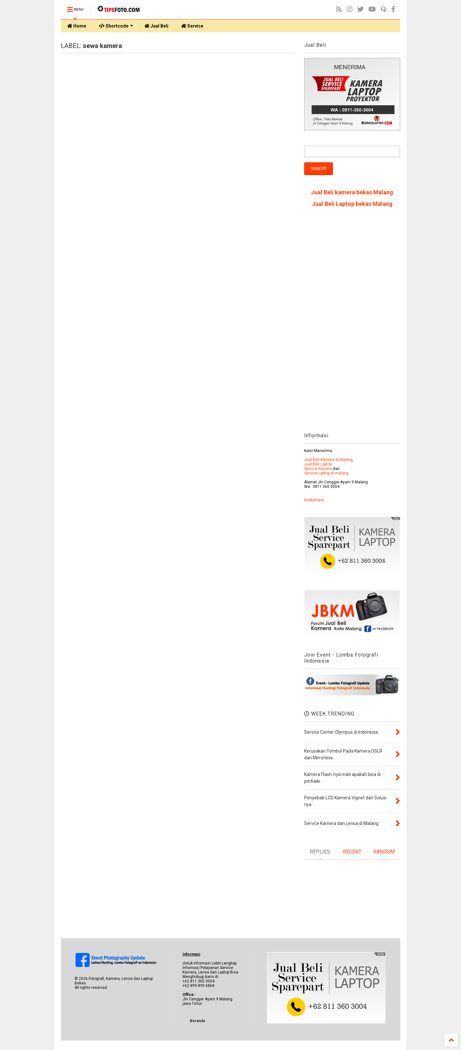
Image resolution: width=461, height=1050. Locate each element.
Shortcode (116, 25)
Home (76, 25)
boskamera (314, 500)
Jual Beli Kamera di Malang (328, 459)
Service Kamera (318, 468)
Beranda (197, 1021)
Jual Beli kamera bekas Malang (352, 192)
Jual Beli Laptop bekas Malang (352, 203)
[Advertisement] (352, 322)
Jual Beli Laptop (318, 464)
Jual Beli (156, 25)
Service (192, 25)
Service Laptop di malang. (326, 473)
